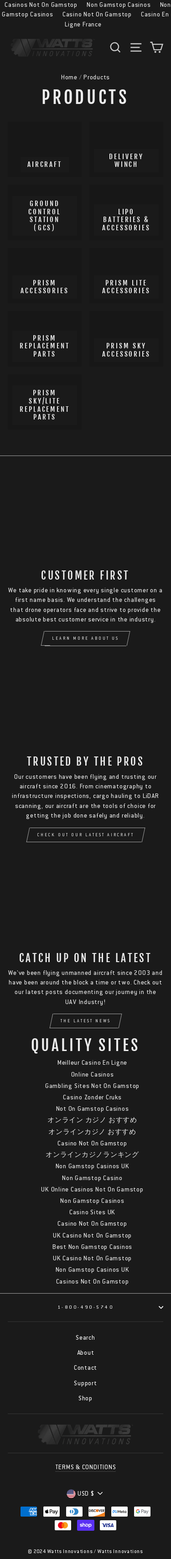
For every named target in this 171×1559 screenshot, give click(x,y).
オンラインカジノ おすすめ (92, 1132)
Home (69, 77)
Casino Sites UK (92, 1212)
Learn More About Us (85, 638)
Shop (85, 1398)
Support (85, 1383)
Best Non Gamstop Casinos (92, 1247)
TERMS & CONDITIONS (85, 1467)
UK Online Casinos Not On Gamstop (92, 1189)
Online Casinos (92, 1074)
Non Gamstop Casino (92, 1178)
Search (85, 1337)
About (85, 1353)
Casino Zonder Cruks (92, 1097)
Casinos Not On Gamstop (92, 1281)
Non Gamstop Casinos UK (93, 1166)
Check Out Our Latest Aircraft (85, 835)
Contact (85, 1368)
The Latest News (86, 1021)
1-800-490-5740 (110, 1307)
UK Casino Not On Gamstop (92, 1235)
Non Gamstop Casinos (92, 1201)
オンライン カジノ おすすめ (92, 1120)
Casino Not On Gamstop (97, 14)
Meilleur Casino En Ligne (92, 1063)
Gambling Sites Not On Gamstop (92, 1086)
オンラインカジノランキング (92, 1155)
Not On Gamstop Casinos (92, 1109)
